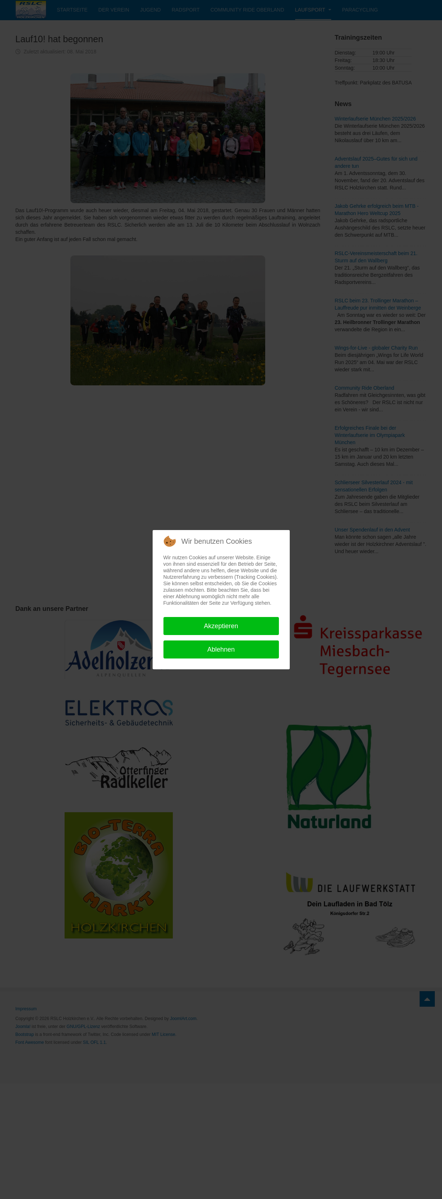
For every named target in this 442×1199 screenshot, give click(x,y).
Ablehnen (221, 649)
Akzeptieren (221, 626)
